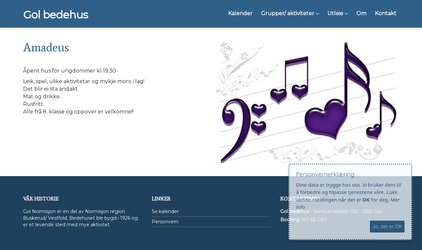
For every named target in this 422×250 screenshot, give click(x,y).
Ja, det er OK (387, 226)
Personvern (165, 222)
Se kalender (165, 211)
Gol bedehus (55, 15)
